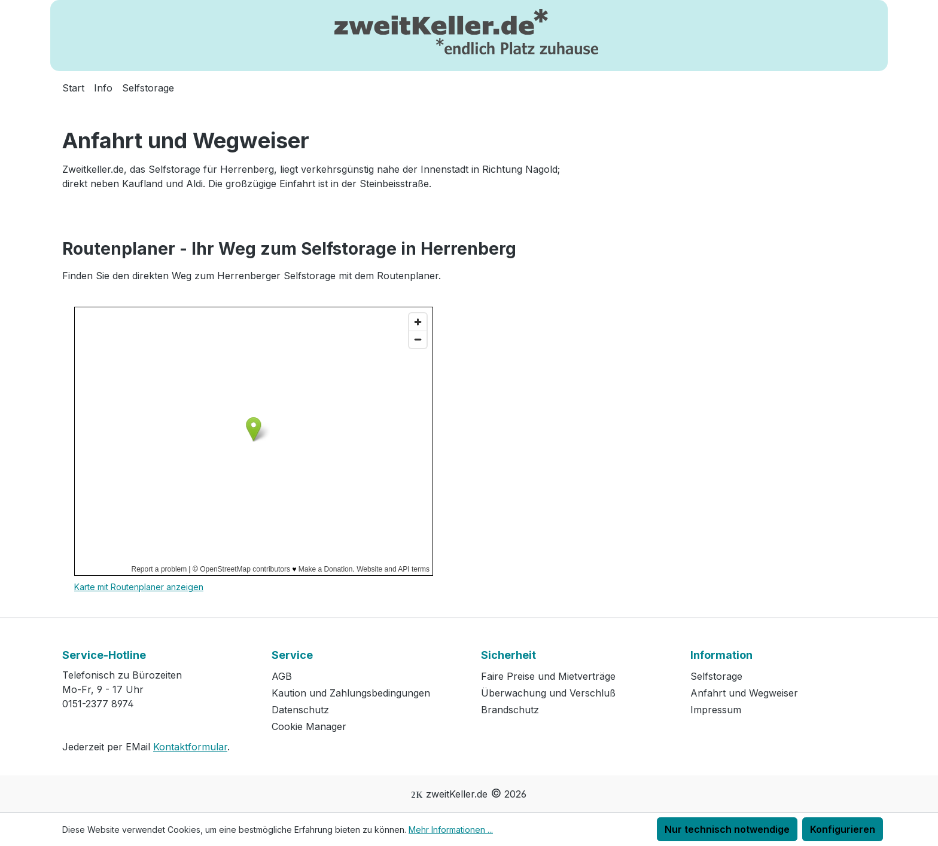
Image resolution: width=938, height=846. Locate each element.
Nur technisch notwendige (727, 829)
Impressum (715, 710)
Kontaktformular (190, 747)
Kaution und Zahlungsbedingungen (351, 693)
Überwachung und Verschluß (548, 693)
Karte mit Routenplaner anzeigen (138, 587)
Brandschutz (510, 710)
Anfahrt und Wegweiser (744, 693)
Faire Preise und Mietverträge (548, 676)
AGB (282, 676)
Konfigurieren (842, 829)
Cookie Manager (309, 726)
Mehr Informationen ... (451, 829)
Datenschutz (300, 710)
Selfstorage (716, 676)
